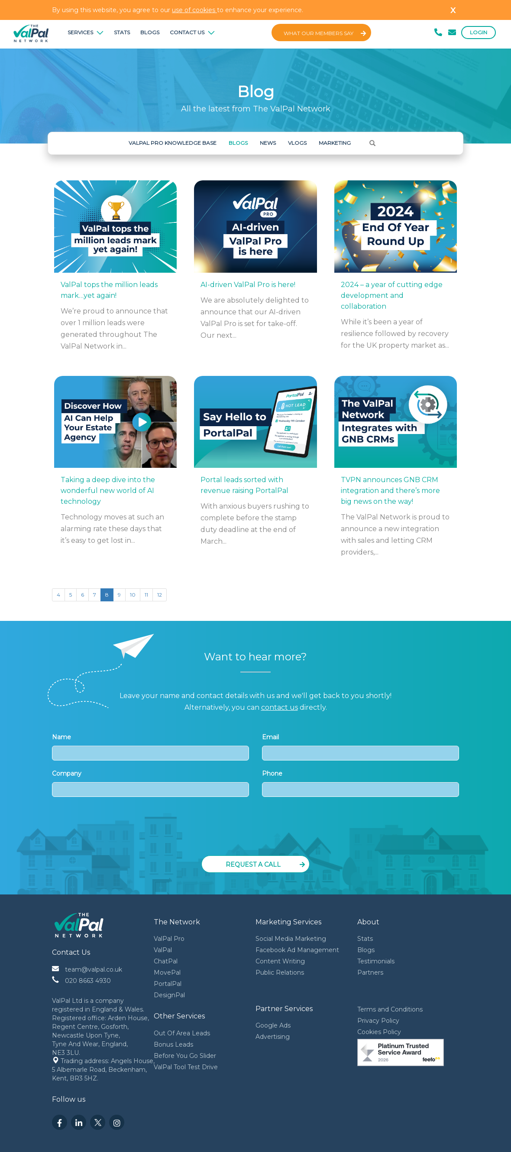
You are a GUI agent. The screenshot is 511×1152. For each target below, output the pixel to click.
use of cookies (194, 10)
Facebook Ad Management (297, 950)
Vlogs (297, 143)
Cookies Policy (379, 1032)
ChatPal (166, 961)
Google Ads (273, 1025)
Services (85, 32)
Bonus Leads (173, 1044)
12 (159, 594)
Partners (370, 972)
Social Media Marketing (291, 939)
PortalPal (167, 984)
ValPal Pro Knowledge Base (173, 143)
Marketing (335, 143)
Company (150, 783)
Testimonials (376, 961)
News (268, 143)
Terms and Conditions (390, 1009)
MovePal (167, 972)
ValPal (163, 950)
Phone (360, 783)
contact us (279, 707)
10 (133, 594)
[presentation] (256, 829)
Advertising (273, 1037)
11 (146, 594)
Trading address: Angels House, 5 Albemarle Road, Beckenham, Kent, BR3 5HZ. (104, 1069)
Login (478, 32)
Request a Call (265, 864)
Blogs (149, 32)
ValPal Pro (169, 939)
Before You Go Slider (185, 1056)
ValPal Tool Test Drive (186, 1067)
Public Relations (280, 972)
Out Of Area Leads (182, 1033)
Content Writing (280, 961)
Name (150, 746)
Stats (122, 32)
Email (360, 746)
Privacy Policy (378, 1021)
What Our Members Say (325, 33)
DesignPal (169, 995)
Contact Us (192, 32)
